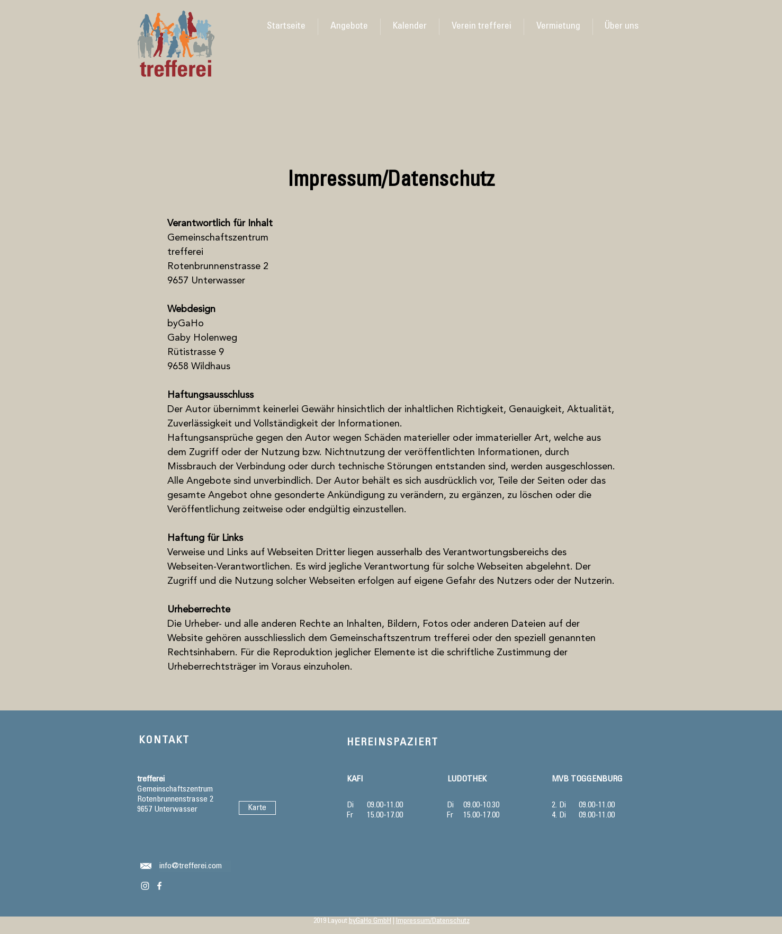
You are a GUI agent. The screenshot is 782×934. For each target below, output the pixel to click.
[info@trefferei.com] (195, 866)
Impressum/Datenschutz (433, 921)
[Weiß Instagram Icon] (145, 885)
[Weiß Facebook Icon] (159, 885)
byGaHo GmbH (370, 921)
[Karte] (257, 808)
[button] (409, 27)
